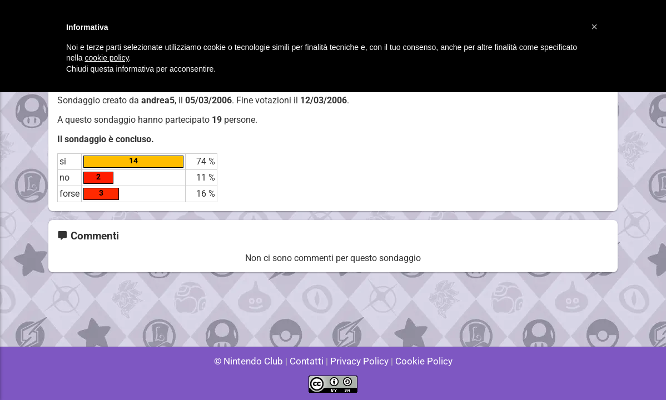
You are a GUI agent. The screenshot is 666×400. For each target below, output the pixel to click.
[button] (594, 27)
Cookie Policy (418, 361)
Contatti (308, 361)
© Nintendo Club (253, 361)
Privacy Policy (358, 361)
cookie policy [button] (106, 57)
